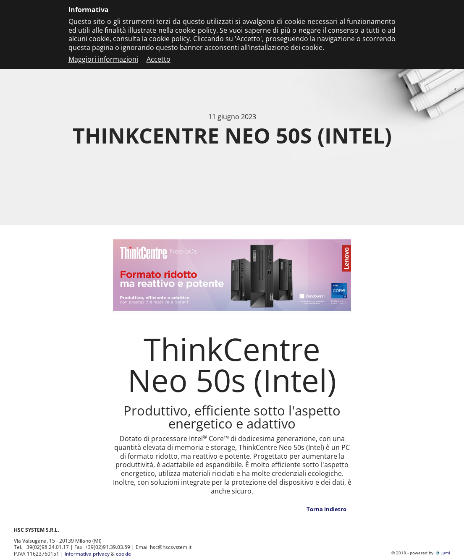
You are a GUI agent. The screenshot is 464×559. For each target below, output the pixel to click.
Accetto (158, 59)
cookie (123, 553)
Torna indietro (326, 509)
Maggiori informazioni (103, 59)
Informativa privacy (87, 553)
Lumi (442, 553)
